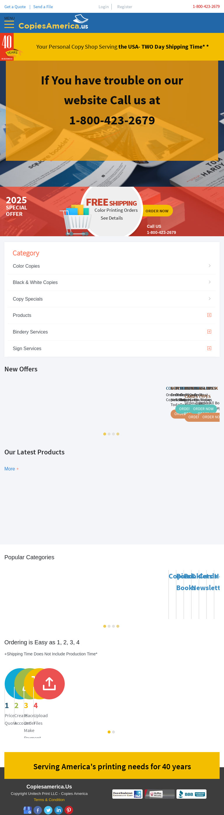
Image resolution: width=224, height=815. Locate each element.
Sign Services (112, 348)
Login (104, 6)
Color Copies (26, 266)
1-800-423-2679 (206, 6)
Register (124, 6)
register (123, 693)
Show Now (68, 502)
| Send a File (41, 6)
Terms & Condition (49, 793)
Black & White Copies (35, 282)
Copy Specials (28, 299)
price (41, 693)
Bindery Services (112, 331)
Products (112, 315)
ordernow (112, 211)
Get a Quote (15, 6)
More (9, 468)
